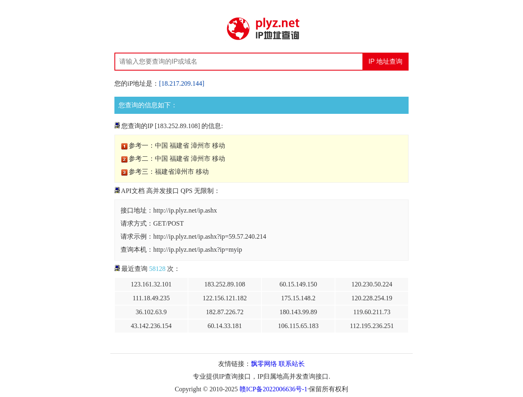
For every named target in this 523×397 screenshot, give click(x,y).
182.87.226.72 (225, 311)
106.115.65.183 (298, 325)
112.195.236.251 (371, 325)
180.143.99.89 (298, 311)
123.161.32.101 (151, 284)
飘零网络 (264, 363)
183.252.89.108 (224, 284)
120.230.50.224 (371, 284)
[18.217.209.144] (181, 83)
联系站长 (292, 363)
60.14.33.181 (225, 325)
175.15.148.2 (298, 298)
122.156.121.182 (225, 298)
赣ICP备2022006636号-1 (273, 389)
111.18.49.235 (151, 298)
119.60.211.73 (372, 311)
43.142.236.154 (151, 325)
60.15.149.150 (298, 284)
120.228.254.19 (371, 298)
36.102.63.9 (151, 311)
